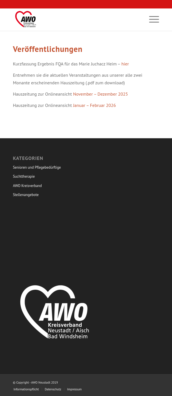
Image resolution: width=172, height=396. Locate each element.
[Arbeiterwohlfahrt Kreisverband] (71, 19)
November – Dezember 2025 (100, 94)
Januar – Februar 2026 (94, 105)
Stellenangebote (26, 194)
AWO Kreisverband (27, 185)
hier (125, 64)
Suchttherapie (24, 176)
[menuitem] (151, 19)
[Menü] (151, 19)
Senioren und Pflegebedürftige (37, 167)
